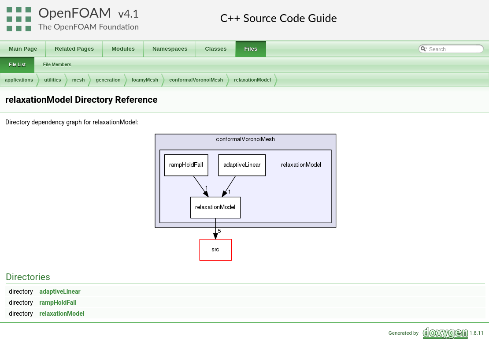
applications (19, 79)
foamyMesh (145, 79)
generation (108, 79)
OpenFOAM (74, 12)
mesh (78, 79)
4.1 (131, 13)
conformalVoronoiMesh (196, 79)
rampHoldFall (58, 302)
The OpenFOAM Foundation (88, 26)
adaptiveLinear (60, 291)
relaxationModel (252, 79)
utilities (52, 79)
